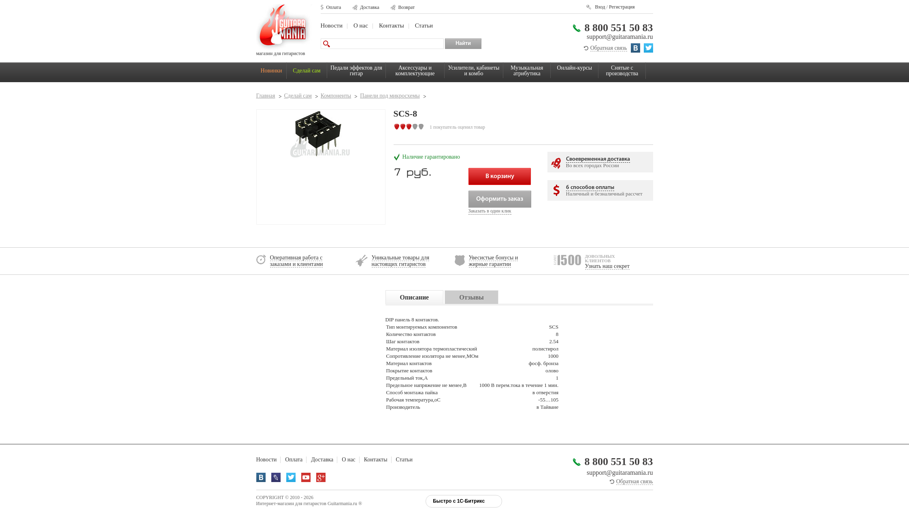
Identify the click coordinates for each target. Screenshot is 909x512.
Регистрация (622, 7)
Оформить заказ (499, 199)
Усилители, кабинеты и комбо (474, 70)
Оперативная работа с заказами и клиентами (296, 261)
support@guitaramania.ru (620, 36)
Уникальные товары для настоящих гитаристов (401, 261)
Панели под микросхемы (389, 96)
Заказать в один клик (489, 211)
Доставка (369, 7)
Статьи (424, 25)
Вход (600, 7)
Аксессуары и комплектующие (415, 70)
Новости (332, 25)
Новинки (271, 71)
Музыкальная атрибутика (527, 70)
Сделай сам (306, 71)
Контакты (391, 25)
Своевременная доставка (598, 159)
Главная (265, 96)
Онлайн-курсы (574, 68)
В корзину (499, 176)
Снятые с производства (622, 70)
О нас (360, 25)
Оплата (333, 7)
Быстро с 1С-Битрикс (459, 501)
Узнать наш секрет (607, 266)
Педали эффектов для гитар (356, 70)
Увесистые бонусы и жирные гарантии (493, 261)
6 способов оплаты (590, 188)
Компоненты (336, 96)
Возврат (406, 7)
